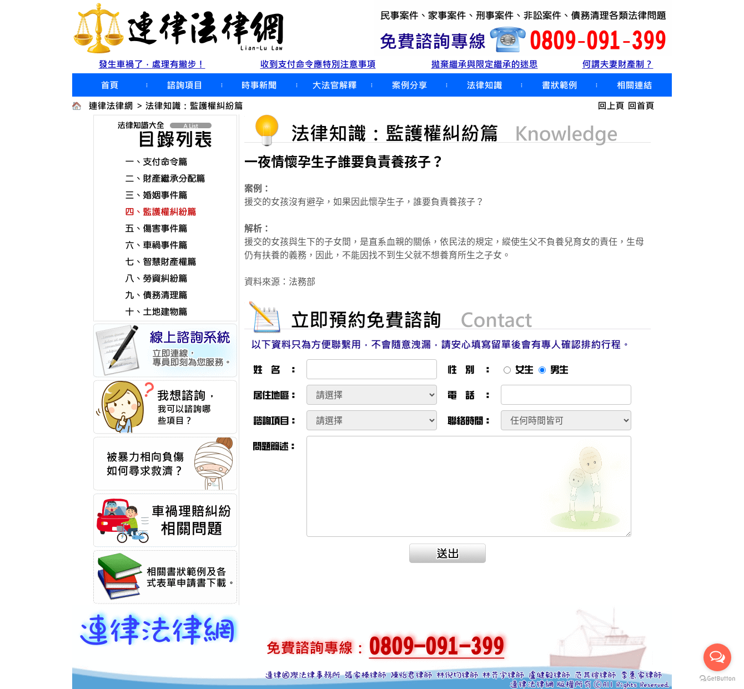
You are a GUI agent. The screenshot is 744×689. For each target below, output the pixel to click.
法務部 (302, 281)
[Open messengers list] (717, 657)
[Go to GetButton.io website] (717, 678)
